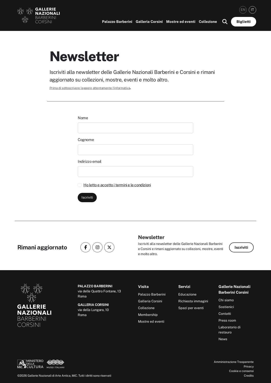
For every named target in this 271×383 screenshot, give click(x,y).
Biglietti (243, 21)
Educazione (187, 294)
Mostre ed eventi (180, 21)
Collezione (208, 21)
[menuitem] (243, 10)
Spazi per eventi (191, 308)
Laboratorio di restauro (229, 329)
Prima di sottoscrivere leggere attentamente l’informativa (90, 88)
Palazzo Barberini (117, 21)
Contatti (224, 314)
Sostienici (226, 307)
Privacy (249, 366)
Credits (249, 375)
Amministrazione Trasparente (234, 362)
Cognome (86, 139)
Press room (227, 320)
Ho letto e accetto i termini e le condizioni (117, 185)
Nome (83, 118)
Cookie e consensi (241, 371)
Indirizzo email (89, 161)
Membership (148, 315)
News (222, 339)
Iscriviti (87, 197)
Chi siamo (226, 300)
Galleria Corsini (149, 21)
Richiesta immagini (193, 301)
